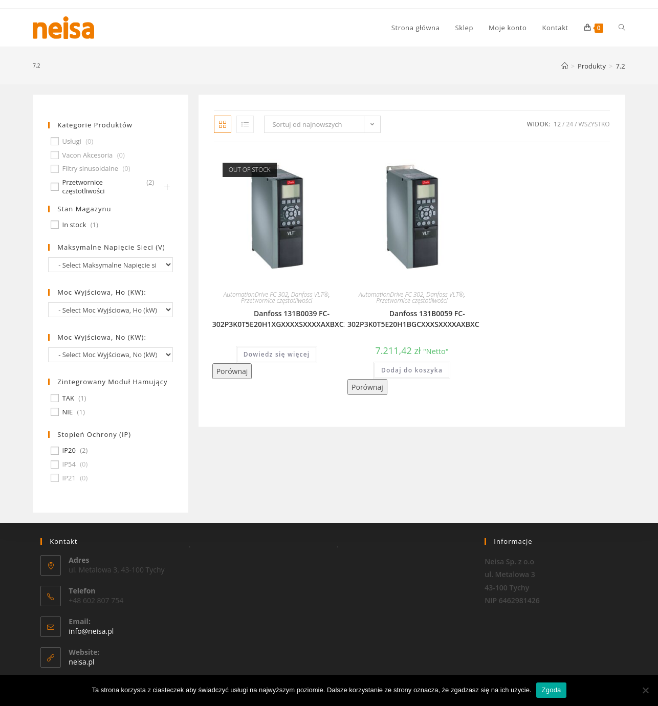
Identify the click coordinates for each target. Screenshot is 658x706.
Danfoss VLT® (309, 294)
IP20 (69, 450)
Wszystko (594, 124)
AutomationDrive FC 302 (256, 294)
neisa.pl (81, 662)
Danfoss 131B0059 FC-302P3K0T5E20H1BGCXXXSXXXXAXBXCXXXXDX (427, 318)
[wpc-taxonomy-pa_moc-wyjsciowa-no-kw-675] (110, 354)
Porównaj (232, 371)
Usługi (71, 141)
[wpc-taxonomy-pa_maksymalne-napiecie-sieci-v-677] (110, 264)
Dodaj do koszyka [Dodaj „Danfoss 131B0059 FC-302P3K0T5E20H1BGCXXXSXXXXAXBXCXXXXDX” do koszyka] (412, 370)
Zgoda (551, 690)
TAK (68, 398)
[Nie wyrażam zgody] (645, 690)
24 (569, 124)
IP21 (69, 478)
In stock (74, 224)
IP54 (69, 464)
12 (557, 124)
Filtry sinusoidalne (90, 168)
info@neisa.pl (91, 631)
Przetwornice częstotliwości (276, 300)
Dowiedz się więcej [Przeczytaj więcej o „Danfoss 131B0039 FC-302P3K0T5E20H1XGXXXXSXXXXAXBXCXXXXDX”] (277, 354)
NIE (67, 412)
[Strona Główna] (564, 66)
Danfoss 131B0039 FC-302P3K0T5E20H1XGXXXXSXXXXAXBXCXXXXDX (291, 318)
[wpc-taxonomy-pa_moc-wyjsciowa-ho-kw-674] (110, 309)
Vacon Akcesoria (87, 155)
